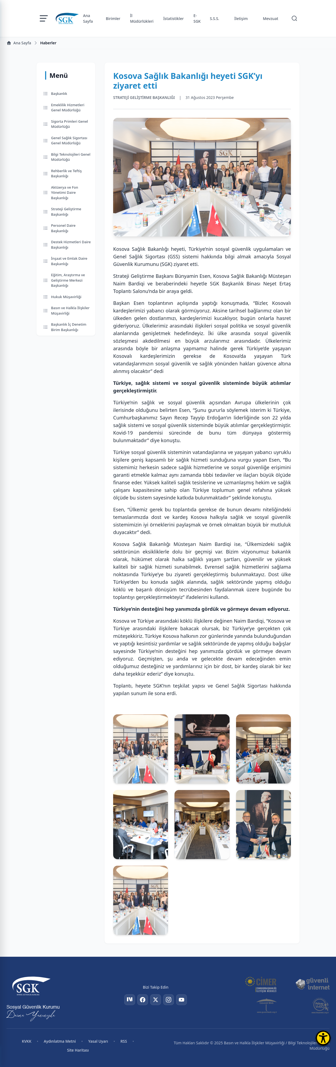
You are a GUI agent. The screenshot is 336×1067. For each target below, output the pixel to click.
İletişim (241, 18)
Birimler (113, 18)
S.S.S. (214, 18)
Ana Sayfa (88, 18)
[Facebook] (142, 999)
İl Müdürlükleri (141, 18)
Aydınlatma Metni (60, 1041)
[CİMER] (261, 984)
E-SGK (197, 18)
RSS (123, 1041)
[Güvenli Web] (267, 1005)
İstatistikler (173, 18)
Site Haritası (78, 1050)
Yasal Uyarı (98, 1041)
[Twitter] (155, 999)
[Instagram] (168, 999)
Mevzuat (270, 18)
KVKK (26, 1041)
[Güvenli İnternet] (312, 984)
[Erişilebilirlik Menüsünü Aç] (323, 1038)
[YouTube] (181, 999)
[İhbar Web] (320, 1005)
